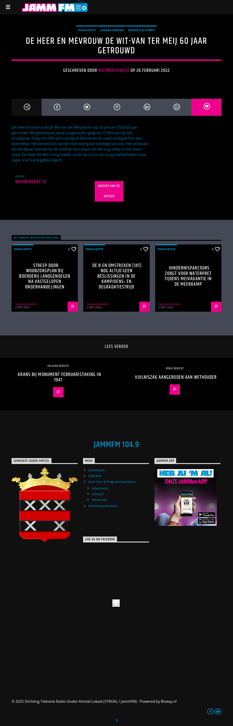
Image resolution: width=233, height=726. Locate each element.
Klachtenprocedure (103, 506)
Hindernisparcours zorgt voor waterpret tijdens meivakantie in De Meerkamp (188, 276)
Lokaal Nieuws (112, 30)
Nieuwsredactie (113, 70)
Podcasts (95, 476)
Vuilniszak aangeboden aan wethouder (176, 377)
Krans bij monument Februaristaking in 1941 (59, 377)
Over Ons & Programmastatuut (111, 482)
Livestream (96, 470)
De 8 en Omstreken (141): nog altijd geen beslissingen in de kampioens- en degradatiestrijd (117, 276)
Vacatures (99, 500)
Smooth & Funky (141, 30)
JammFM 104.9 (116, 444)
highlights (87, 30)
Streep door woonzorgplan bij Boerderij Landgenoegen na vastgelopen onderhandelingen (44, 276)
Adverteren (100, 488)
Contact (97, 494)
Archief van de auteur (109, 191)
